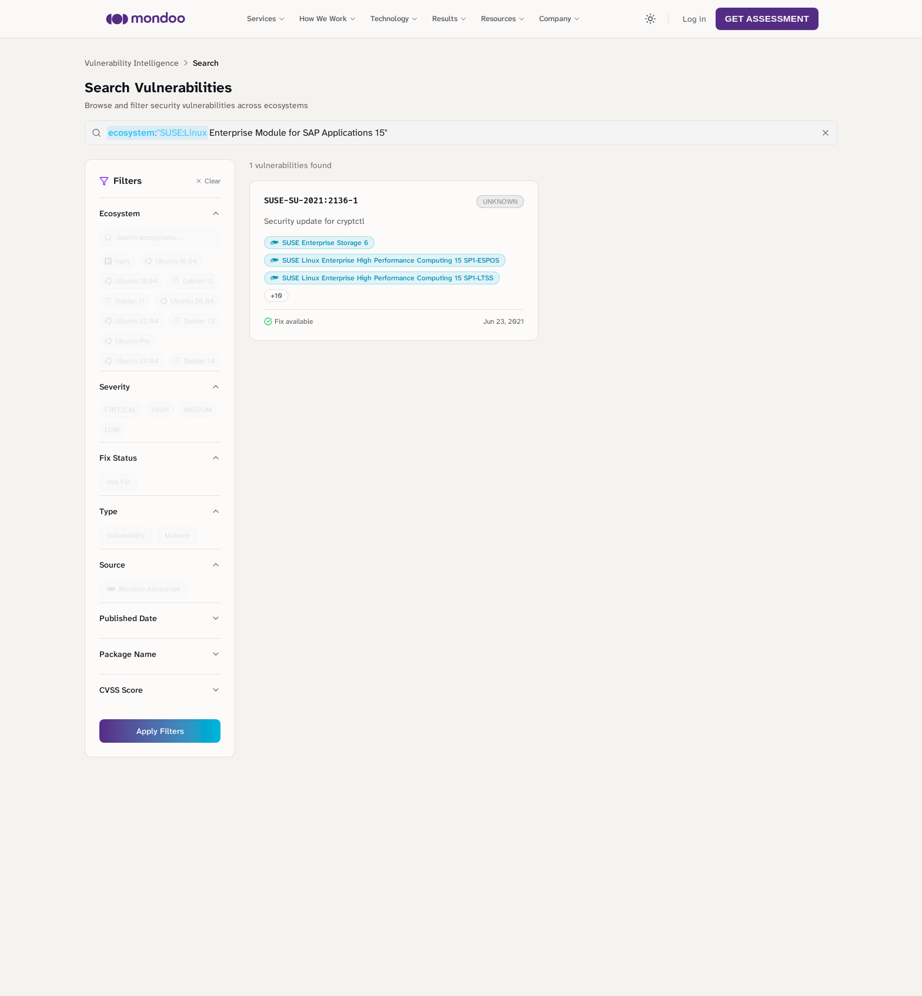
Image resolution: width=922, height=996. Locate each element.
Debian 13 (194, 316)
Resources (503, 19)
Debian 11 (125, 296)
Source (160, 564)
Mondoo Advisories (143, 584)
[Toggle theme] (650, 18)
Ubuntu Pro (127, 336)
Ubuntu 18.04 (131, 276)
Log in (694, 19)
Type (160, 511)
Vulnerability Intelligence (132, 63)
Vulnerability (126, 530)
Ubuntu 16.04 (171, 256)
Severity (160, 386)
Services (266, 19)
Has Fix (118, 477)
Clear (208, 181)
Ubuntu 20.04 (187, 296)
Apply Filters (160, 731)
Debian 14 (194, 356)
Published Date (160, 618)
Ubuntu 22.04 (131, 316)
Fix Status (160, 457)
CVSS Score (160, 690)
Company (559, 19)
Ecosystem (160, 213)
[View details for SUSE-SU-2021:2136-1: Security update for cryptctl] (394, 260)
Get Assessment (767, 19)
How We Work (327, 19)
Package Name (160, 654)
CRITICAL (120, 405)
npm (117, 256)
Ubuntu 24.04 (131, 356)
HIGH (160, 405)
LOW (112, 425)
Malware (177, 530)
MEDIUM (198, 405)
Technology (394, 19)
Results (449, 19)
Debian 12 (192, 276)
